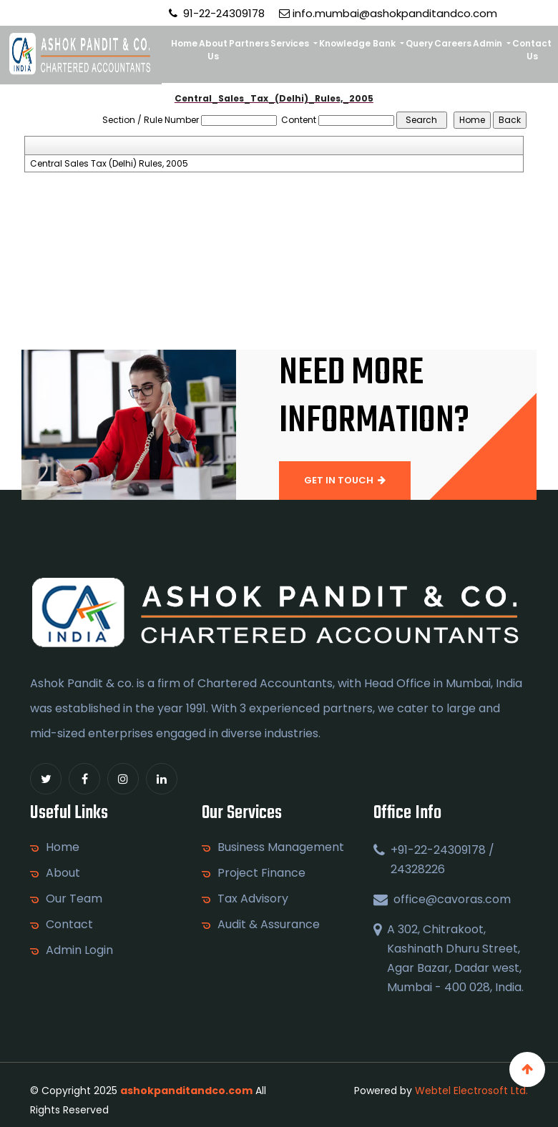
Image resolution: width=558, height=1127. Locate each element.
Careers (452, 43)
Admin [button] (488, 43)
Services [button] (290, 43)
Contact (69, 924)
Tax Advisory (252, 899)
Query (419, 43)
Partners (249, 43)
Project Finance (261, 873)
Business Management (280, 847)
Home (184, 43)
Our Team (74, 899)
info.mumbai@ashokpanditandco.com (388, 13)
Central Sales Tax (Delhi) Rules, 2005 (109, 163)
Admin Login (79, 950)
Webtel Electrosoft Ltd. (471, 1090)
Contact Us (532, 49)
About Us (213, 49)
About (63, 873)
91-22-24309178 (217, 13)
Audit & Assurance (268, 924)
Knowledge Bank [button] (358, 43)
